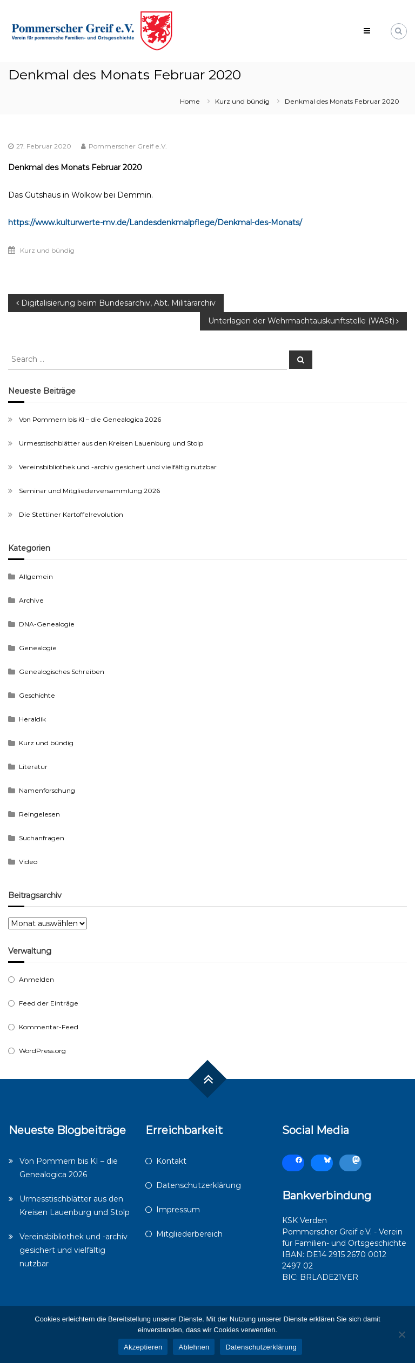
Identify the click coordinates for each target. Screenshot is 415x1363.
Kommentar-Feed (48, 1027)
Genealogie (38, 648)
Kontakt (171, 1161)
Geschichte (37, 695)
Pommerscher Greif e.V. (128, 146)
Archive (31, 600)
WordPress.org (42, 1051)
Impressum (178, 1209)
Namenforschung (47, 790)
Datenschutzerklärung (198, 1185)
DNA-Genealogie (47, 624)
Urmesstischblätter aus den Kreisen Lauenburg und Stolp (111, 443)
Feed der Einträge (48, 1003)
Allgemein (36, 576)
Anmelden (36, 979)
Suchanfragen (41, 838)
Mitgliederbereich (189, 1234)
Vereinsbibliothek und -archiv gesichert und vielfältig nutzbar (118, 467)
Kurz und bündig (242, 101)
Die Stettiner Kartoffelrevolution (71, 514)
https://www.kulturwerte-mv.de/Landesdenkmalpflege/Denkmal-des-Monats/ (155, 222)
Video (28, 862)
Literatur (33, 767)
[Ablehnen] (401, 1334)
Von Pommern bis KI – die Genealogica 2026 (90, 419)
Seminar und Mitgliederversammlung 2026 (89, 491)
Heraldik (32, 719)
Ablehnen (193, 1347)
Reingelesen (39, 814)
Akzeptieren (143, 1347)
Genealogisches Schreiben (61, 671)
